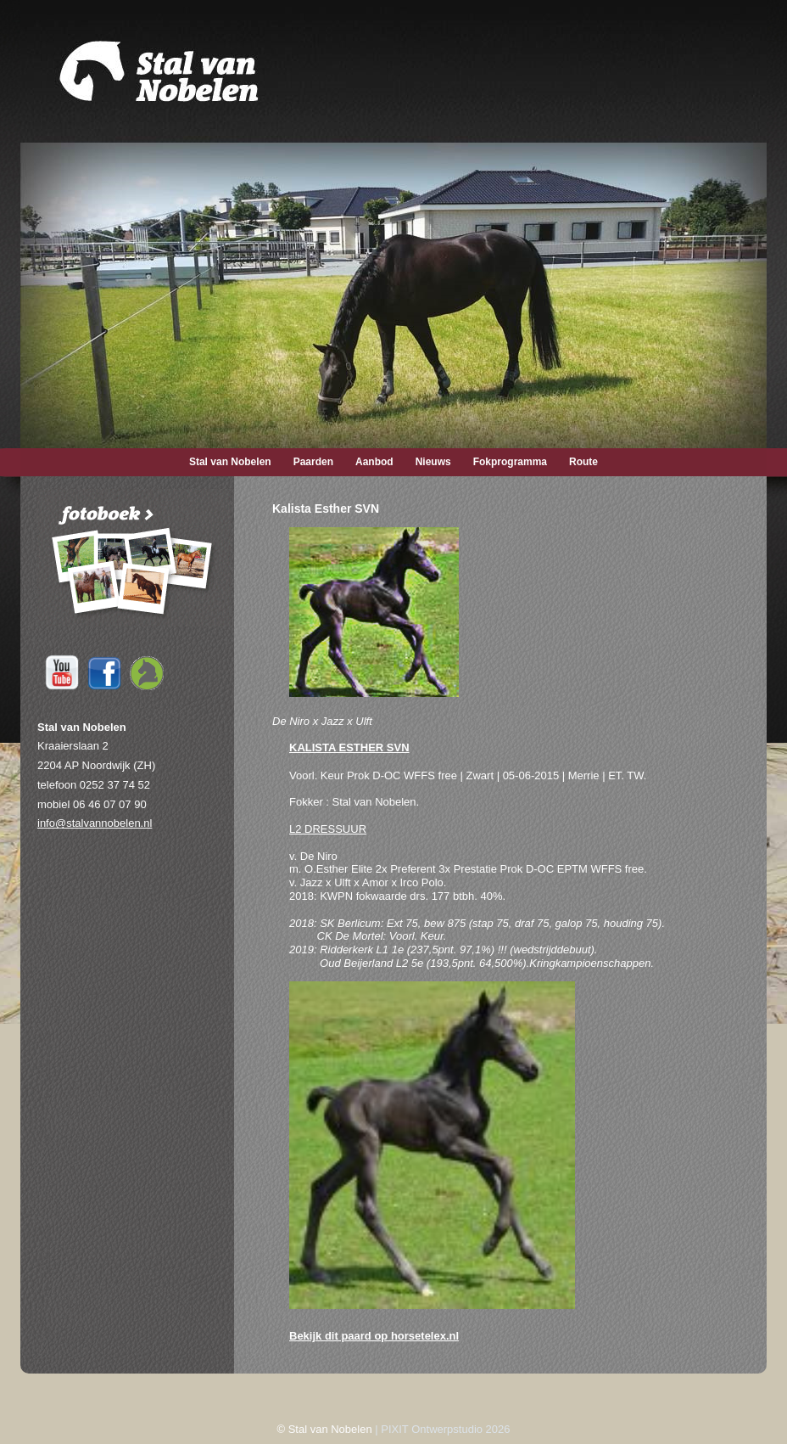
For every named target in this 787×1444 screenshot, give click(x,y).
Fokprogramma (510, 462)
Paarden (313, 462)
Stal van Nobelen (230, 462)
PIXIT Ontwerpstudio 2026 (445, 1429)
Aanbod (374, 462)
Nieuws (433, 462)
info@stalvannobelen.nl (94, 823)
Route (583, 462)
